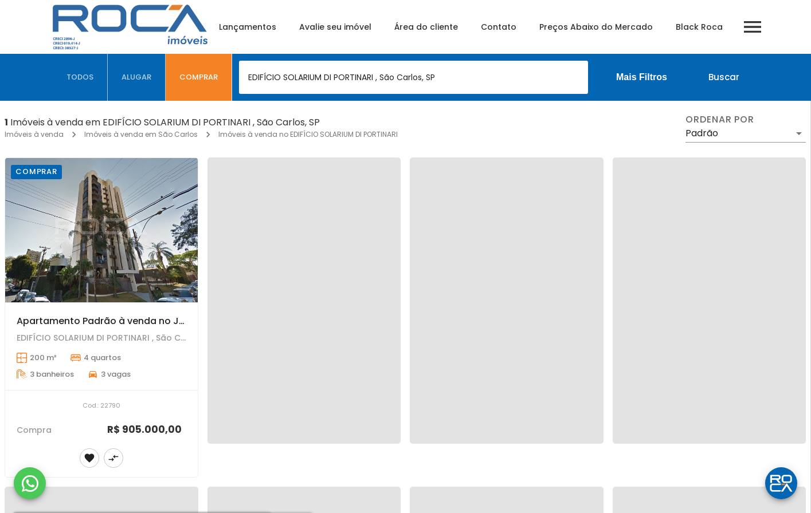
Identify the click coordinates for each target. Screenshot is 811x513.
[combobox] (413, 77)
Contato (498, 27)
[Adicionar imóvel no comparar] (113, 458)
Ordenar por (719, 119)
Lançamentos (247, 27)
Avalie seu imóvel (335, 27)
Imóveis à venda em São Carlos (141, 134)
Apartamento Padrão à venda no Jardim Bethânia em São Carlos (169, 320)
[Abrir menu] (752, 27)
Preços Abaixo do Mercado (596, 27)
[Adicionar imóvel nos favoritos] (89, 458)
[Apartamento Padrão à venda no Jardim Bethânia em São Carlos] (101, 230)
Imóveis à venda (34, 134)
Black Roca (699, 27)
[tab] (80, 77)
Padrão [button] (701, 133)
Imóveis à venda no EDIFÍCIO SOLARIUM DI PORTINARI (308, 134)
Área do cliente (426, 27)
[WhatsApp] (30, 483)
